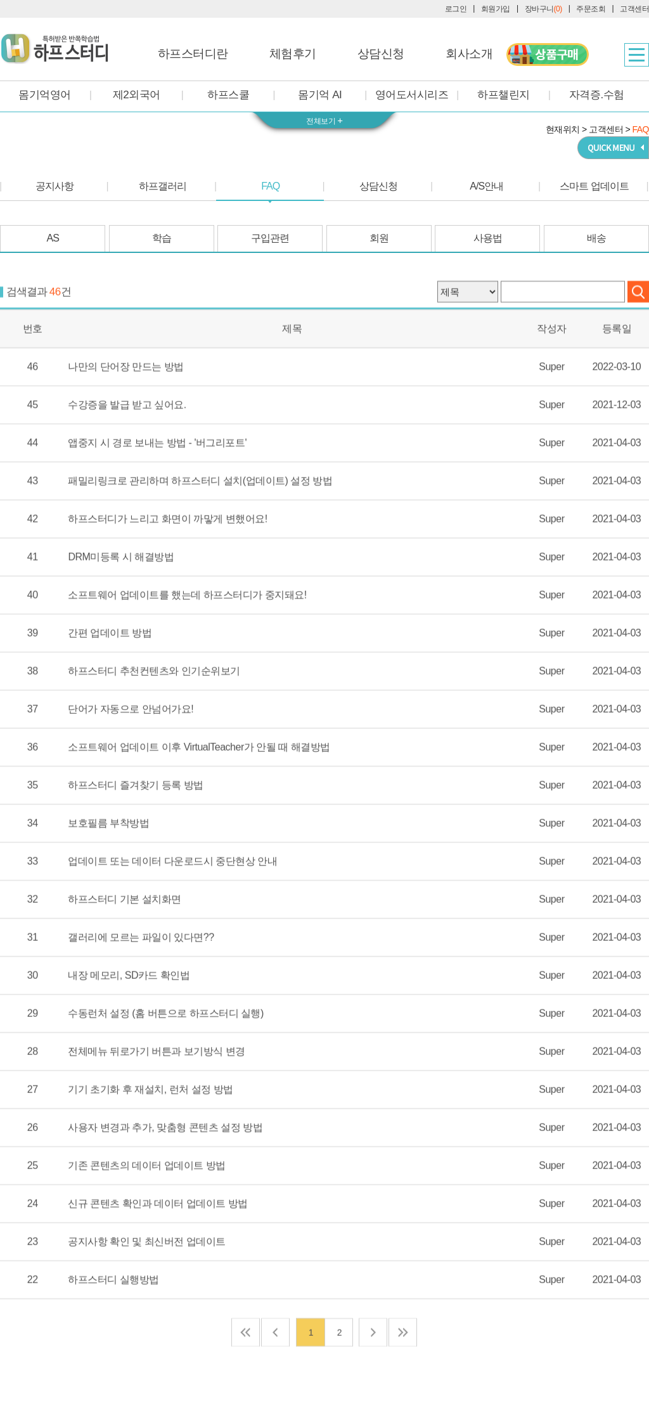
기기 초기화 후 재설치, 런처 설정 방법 (150, 1135)
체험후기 (292, 54)
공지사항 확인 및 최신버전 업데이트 (146, 1288)
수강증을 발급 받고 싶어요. (127, 451)
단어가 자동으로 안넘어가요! (130, 755)
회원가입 (495, 8)
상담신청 (380, 54)
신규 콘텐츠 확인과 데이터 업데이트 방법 (157, 1249)
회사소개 (469, 54)
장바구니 (543, 8)
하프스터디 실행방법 (113, 1326)
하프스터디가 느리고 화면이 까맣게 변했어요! (167, 565)
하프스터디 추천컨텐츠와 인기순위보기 (154, 717)
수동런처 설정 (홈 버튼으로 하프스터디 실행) (165, 1059)
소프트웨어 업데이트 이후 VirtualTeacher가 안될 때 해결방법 (199, 793)
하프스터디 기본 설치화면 (124, 945)
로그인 (456, 8)
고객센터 (634, 8)
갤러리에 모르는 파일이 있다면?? (141, 983)
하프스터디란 (193, 54)
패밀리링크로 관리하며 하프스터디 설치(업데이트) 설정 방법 (200, 527)
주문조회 (590, 8)
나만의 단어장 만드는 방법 (125, 413)
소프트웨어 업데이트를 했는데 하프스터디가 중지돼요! (187, 641)
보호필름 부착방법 (108, 869)
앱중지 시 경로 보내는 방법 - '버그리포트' (157, 489)
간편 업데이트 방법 (109, 679)
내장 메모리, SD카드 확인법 (129, 1021)
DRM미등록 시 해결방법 (121, 603)
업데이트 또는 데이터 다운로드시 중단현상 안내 (172, 907)
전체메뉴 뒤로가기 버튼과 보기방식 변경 (156, 1097)
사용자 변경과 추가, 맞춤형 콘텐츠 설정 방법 (165, 1173)
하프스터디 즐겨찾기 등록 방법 (135, 831)
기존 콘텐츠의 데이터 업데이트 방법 (146, 1211)
